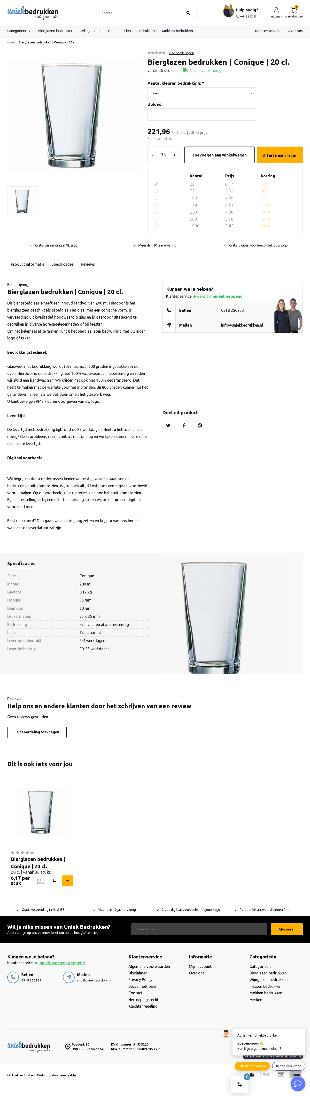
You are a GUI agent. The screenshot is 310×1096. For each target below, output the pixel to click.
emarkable (68, 1075)
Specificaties (63, 264)
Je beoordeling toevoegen (37, 732)
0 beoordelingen (181, 53)
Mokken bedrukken (186, 31)
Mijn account (200, 966)
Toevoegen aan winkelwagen (219, 155)
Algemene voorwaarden (149, 966)
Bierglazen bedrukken (58, 31)
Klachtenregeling (142, 1006)
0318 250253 (232, 310)
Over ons (295, 31)
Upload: (155, 104)
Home (12, 42)
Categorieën (19, 31)
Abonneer (287, 929)
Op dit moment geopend (219, 296)
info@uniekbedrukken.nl (242, 325)
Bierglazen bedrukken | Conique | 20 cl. (47, 42)
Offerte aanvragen (279, 155)
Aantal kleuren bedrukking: (175, 83)
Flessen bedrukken (145, 31)
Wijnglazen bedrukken (103, 31)
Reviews (88, 264)
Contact (135, 993)
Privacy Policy (140, 979)
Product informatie (27, 264)
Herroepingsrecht (143, 999)
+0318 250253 (246, 16)
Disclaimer (137, 973)
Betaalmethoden (142, 986)
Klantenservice (267, 31)
